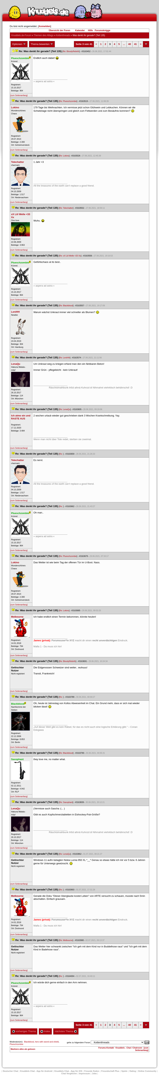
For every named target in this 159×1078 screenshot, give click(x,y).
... (124, 44)
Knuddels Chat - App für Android (36, 1071)
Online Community (147, 1071)
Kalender (80, 30)
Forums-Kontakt (106, 1048)
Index (45, 1031)
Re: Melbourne (66, 940)
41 (135, 44)
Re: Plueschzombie (68, 101)
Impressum (84, 1073)
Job (94, 1073)
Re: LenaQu (64, 409)
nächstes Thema (66, 1031)
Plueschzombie (16, 1044)
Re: (61, 454)
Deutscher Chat (10, 1071)
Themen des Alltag (43, 35)
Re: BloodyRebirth (71, 51)
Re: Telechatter (66, 208)
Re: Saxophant (66, 802)
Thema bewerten (42, 44)
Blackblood (29, 1042)
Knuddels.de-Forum (21, 35)
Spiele (124, 1071)
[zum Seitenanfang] (19, 95)
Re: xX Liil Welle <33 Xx (70, 256)
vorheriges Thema (24, 1031)
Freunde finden (91, 1071)
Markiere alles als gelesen (23, 1049)
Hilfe (90, 30)
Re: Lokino (64, 156)
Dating (132, 1071)
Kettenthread (63, 35)
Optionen (19, 44)
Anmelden (44, 26)
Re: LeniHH (64, 357)
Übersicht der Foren (59, 30)
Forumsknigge (102, 30)
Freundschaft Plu (110, 1071)
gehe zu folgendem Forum (78, 1042)
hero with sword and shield (47, 1042)
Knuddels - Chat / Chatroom (129, 1048)
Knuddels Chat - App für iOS (68, 1071)
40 (129, 44)
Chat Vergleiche (69, 1073)
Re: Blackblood (66, 305)
